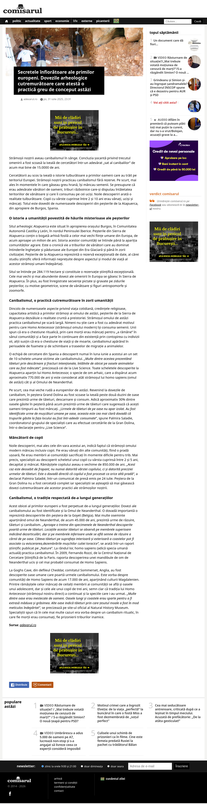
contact (59, 791)
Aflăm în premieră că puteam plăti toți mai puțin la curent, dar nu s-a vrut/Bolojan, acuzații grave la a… (175, 127)
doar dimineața (92, 767)
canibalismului (20, 511)
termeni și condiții (65, 783)
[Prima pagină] (6, 21)
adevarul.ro (31, 100)
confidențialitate (64, 787)
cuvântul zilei (113, 779)
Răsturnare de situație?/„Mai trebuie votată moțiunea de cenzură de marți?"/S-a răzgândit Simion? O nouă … (175, 65)
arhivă (58, 779)
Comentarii (42, 686)
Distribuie (19, 686)
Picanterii (108, 22)
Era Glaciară (94, 250)
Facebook (155, 205)
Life (79, 22)
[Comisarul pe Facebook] (10, 794)
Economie (65, 22)
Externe (91, 22)
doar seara (115, 767)
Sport (50, 22)
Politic (18, 22)
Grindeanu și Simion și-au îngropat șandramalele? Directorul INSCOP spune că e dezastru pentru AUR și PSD (175, 88)
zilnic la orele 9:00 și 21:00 (59, 767)
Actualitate (34, 22)
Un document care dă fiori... (175, 43)
